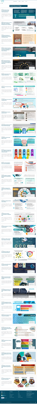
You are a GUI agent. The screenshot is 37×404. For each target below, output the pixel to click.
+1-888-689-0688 (30, 395)
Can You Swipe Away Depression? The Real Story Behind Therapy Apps (6, 126)
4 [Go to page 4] (20, 390)
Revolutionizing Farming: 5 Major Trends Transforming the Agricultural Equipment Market (6, 329)
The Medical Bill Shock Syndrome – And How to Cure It (6, 113)
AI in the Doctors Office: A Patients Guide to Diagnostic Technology (6, 240)
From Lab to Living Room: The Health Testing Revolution (6, 227)
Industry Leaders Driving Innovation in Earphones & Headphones (6, 316)
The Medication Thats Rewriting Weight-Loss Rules (5, 138)
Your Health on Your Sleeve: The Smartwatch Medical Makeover (5, 253)
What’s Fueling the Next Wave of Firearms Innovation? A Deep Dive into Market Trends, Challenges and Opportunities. (6, 63)
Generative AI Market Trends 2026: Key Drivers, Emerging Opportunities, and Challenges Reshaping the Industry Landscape (6, 50)
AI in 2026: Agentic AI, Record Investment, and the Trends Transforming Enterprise (5, 11)
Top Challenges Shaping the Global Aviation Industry (6, 202)
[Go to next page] (21, 390)
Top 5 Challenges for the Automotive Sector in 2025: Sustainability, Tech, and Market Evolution (6, 151)
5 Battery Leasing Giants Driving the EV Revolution (6, 341)
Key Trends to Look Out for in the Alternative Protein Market (5, 379)
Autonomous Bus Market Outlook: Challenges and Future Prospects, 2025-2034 (6, 278)
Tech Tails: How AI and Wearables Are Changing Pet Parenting (6, 265)
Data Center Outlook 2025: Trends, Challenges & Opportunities (6, 75)
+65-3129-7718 (29, 396)
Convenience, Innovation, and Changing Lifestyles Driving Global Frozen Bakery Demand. (6, 37)
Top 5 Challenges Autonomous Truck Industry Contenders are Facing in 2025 (6, 291)
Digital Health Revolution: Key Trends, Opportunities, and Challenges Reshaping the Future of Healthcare (6, 24)
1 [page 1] (16, 390)
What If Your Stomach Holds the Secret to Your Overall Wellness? (5, 164)
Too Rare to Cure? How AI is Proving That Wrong (6, 88)
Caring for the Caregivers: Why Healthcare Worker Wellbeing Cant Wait (6, 189)
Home (1, 3)
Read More (2, 31)
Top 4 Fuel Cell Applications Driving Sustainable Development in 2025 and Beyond (6, 304)
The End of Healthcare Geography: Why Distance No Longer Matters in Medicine (6, 177)
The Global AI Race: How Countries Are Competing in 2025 (6, 100)
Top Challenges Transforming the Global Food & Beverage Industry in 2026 (6, 367)
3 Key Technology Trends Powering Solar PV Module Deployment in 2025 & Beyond (6, 354)
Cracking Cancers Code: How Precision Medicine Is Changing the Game (6, 215)
